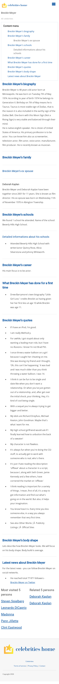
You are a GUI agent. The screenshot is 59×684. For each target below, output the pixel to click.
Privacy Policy (33, 666)
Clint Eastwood (11, 627)
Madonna (7, 614)
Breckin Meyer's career (19, 57)
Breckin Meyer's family (19, 35)
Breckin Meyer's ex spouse (27, 40)
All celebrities (7, 18)
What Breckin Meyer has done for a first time (30, 62)
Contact (42, 666)
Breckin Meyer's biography (21, 31)
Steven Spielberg (12, 601)
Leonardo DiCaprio (14, 608)
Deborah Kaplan (40, 596)
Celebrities (30, 661)
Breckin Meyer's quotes (19, 67)
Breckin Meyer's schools (20, 45)
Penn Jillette (9, 621)
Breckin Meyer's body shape (22, 71)
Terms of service (20, 666)
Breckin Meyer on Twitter (22, 582)
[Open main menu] (53, 4)
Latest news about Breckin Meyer (24, 76)
